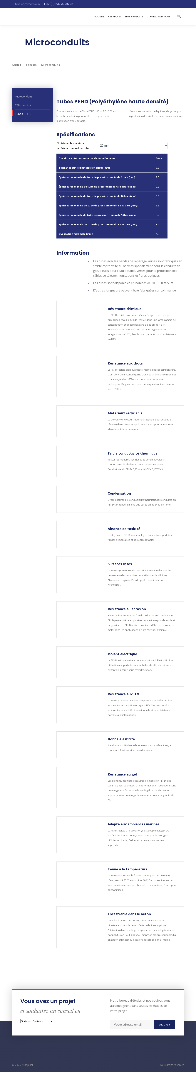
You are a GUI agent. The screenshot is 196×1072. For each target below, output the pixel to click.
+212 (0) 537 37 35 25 (58, 4)
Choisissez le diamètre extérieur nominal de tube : (73, 146)
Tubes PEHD (23, 114)
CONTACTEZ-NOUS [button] (158, 16)
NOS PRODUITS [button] (134, 16)
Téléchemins (23, 105)
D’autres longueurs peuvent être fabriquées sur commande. (134, 290)
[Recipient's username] (132, 1024)
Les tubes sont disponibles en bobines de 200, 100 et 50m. (133, 283)
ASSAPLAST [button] (114, 16)
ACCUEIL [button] (99, 16)
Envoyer (164, 1024)
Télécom (31, 65)
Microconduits (50, 65)
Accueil (16, 65)
